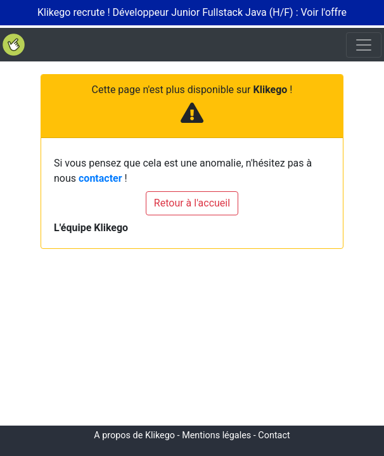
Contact (274, 435)
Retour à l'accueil (192, 203)
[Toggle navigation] (363, 45)
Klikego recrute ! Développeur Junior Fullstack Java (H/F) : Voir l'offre (192, 12)
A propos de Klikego (134, 435)
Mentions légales (216, 435)
